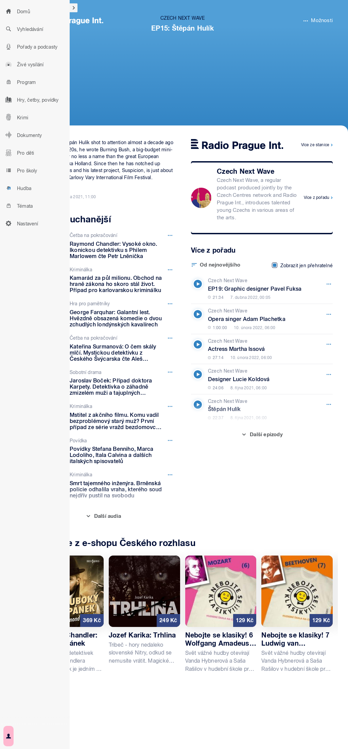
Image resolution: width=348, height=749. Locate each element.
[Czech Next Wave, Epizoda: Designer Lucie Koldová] (260, 379)
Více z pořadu (316, 197)
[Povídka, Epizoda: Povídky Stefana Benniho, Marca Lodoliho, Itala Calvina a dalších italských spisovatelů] (106, 451)
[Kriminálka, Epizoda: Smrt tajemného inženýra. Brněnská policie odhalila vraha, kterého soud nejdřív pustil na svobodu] (106, 485)
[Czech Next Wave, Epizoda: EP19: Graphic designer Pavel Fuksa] (260, 289)
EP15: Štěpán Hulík (182, 28)
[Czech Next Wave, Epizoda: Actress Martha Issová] (260, 349)
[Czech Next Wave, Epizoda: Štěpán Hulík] (260, 409)
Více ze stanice (315, 144)
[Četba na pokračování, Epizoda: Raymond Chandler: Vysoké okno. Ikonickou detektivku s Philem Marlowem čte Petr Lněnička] (106, 245)
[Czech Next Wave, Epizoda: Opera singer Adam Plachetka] (260, 319)
